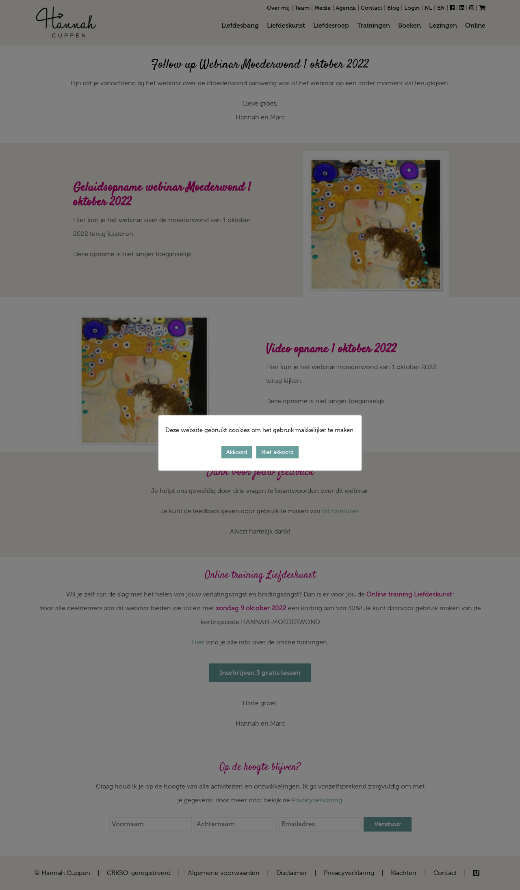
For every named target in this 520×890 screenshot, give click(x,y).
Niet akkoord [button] (277, 452)
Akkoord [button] (236, 452)
